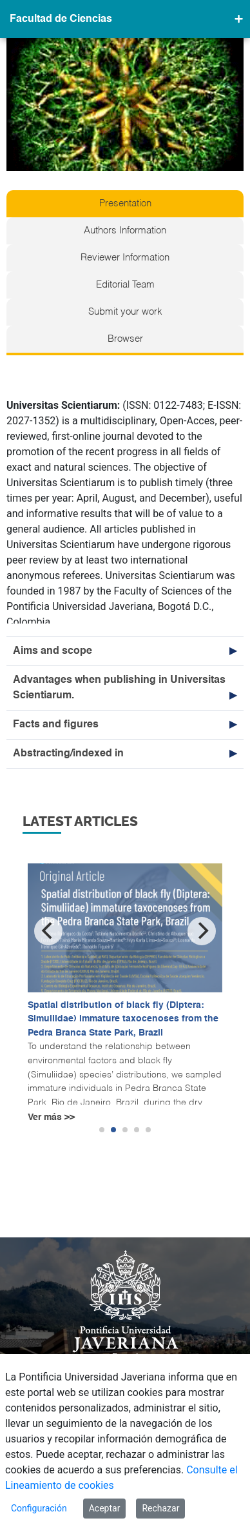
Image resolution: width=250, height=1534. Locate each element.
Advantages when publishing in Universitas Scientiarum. (119, 688)
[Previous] (48, 931)
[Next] (202, 931)
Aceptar (104, 1508)
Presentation (125, 203)
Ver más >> (51, 1117)
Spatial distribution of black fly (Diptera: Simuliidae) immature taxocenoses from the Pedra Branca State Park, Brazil (123, 1019)
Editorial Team (125, 285)
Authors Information (125, 230)
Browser (125, 339)
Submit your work (125, 312)
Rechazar (160, 1508)
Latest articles (80, 821)
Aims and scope (52, 651)
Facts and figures (56, 725)
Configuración (39, 1508)
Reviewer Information (125, 257)
